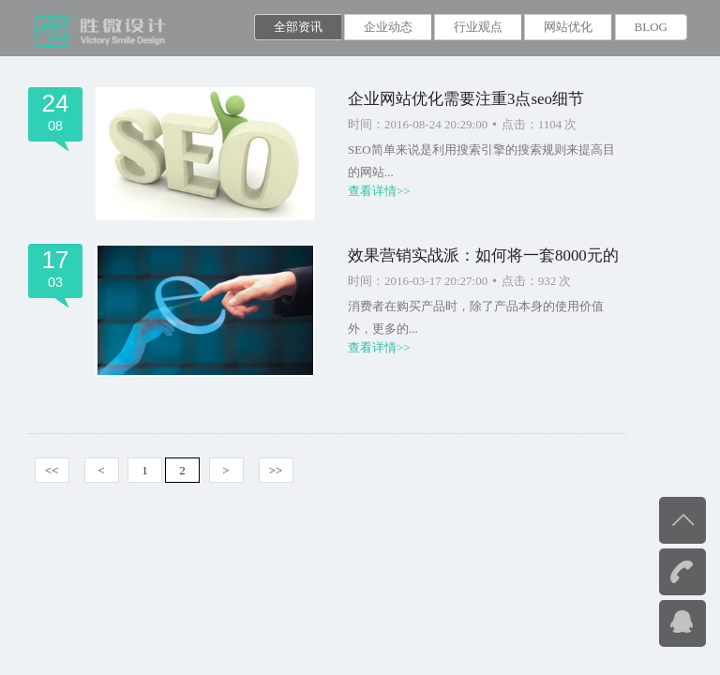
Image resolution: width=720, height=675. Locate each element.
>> (276, 470)
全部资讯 (298, 27)
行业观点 (478, 27)
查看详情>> (379, 191)
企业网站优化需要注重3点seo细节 (466, 99)
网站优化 (568, 27)
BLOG (651, 27)
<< (52, 470)
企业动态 (388, 27)
